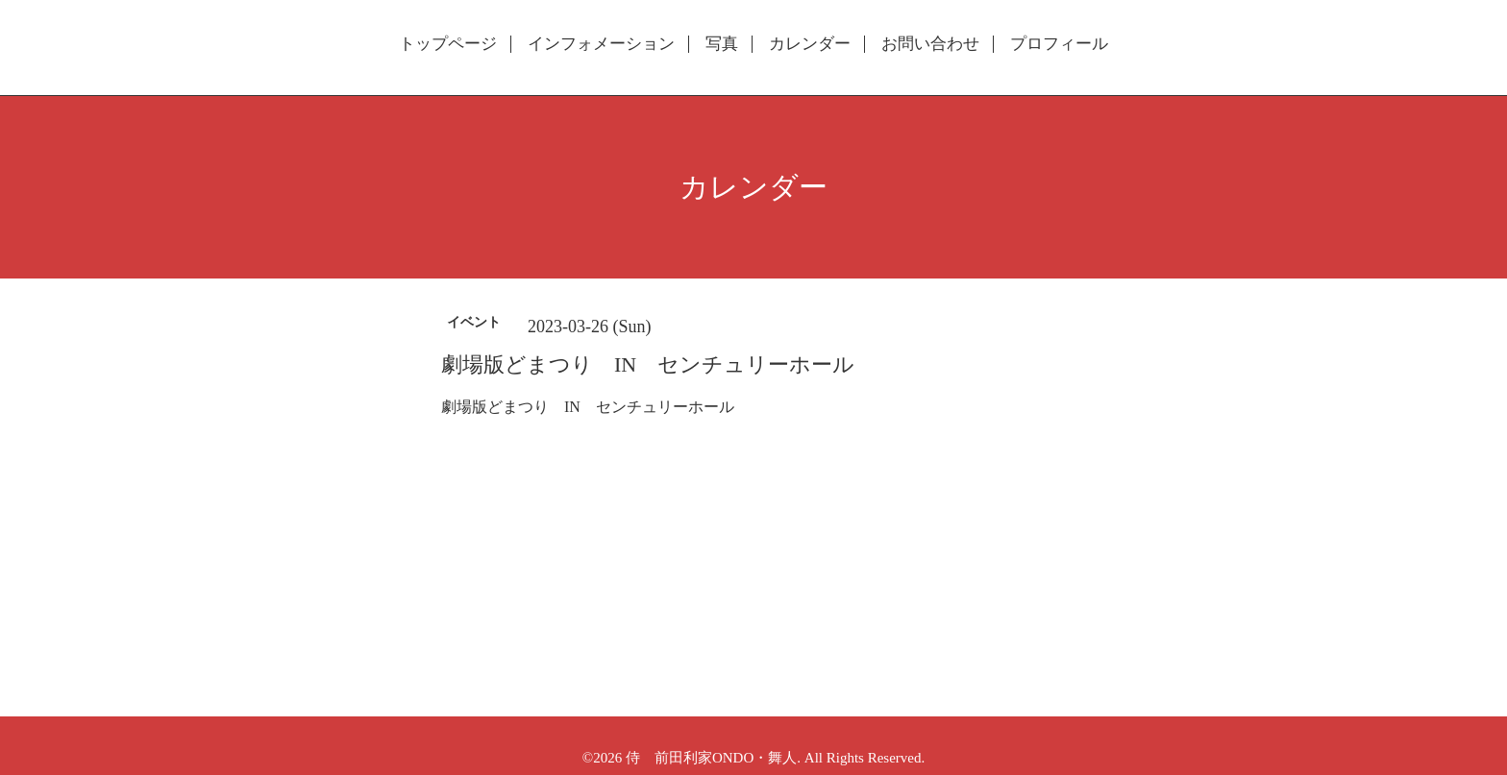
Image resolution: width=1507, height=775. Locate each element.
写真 (721, 44)
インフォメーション (601, 44)
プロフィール (1059, 44)
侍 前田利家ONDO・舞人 (711, 757)
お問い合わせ (930, 44)
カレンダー (810, 44)
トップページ (448, 44)
